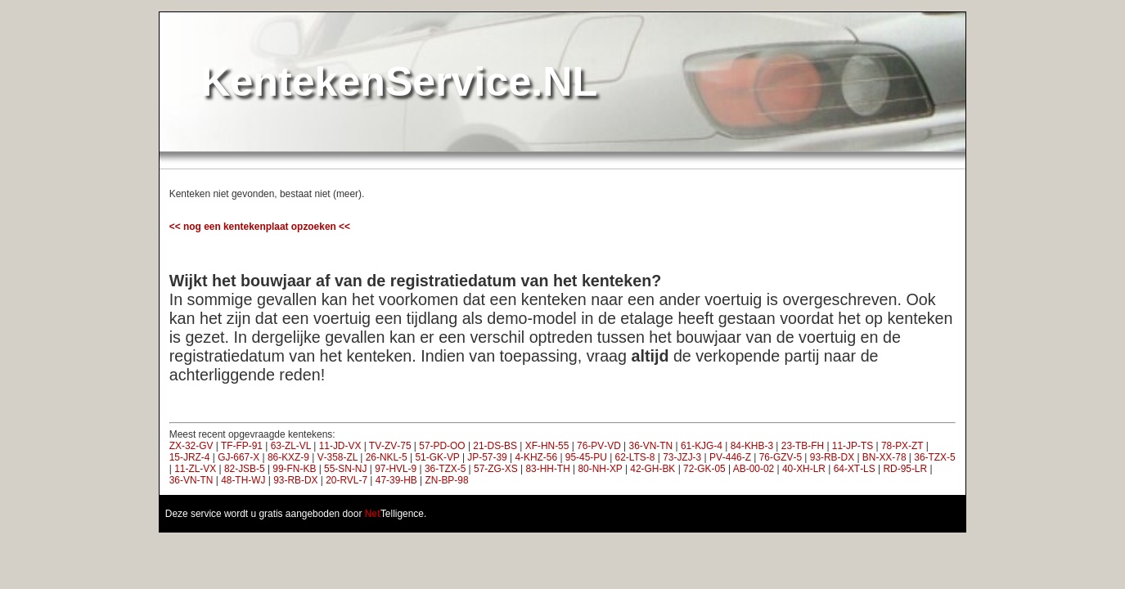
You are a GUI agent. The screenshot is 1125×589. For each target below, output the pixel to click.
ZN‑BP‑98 (447, 480)
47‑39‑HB (396, 480)
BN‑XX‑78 (884, 457)
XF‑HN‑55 (547, 446)
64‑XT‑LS (854, 468)
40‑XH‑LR (804, 468)
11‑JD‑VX (340, 446)
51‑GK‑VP (437, 457)
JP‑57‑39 (486, 457)
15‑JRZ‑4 (189, 457)
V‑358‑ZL (337, 457)
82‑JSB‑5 (244, 468)
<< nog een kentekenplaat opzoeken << (259, 226)
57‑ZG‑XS (496, 468)
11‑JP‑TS (852, 446)
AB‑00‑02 (753, 468)
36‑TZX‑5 (934, 457)
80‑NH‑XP (600, 468)
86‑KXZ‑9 (288, 457)
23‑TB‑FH (802, 446)
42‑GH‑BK (652, 468)
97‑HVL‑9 (395, 468)
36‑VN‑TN (651, 446)
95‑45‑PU (586, 457)
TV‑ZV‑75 (390, 446)
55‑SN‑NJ (345, 468)
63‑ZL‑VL (291, 446)
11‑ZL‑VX (195, 468)
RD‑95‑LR (905, 468)
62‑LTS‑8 (635, 457)
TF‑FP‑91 (242, 446)
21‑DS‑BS (495, 446)
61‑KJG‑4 (701, 446)
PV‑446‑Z (730, 457)
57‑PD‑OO (442, 446)
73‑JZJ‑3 (682, 457)
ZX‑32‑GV (191, 446)
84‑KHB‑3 (752, 446)
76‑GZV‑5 (780, 457)
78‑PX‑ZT (902, 446)
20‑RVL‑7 (346, 480)
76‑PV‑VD (599, 446)
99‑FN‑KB (294, 468)
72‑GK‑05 (704, 468)
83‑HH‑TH (547, 468)
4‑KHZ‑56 (536, 457)
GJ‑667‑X (238, 457)
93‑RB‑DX (832, 457)
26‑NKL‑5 (386, 457)
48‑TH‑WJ (243, 480)
